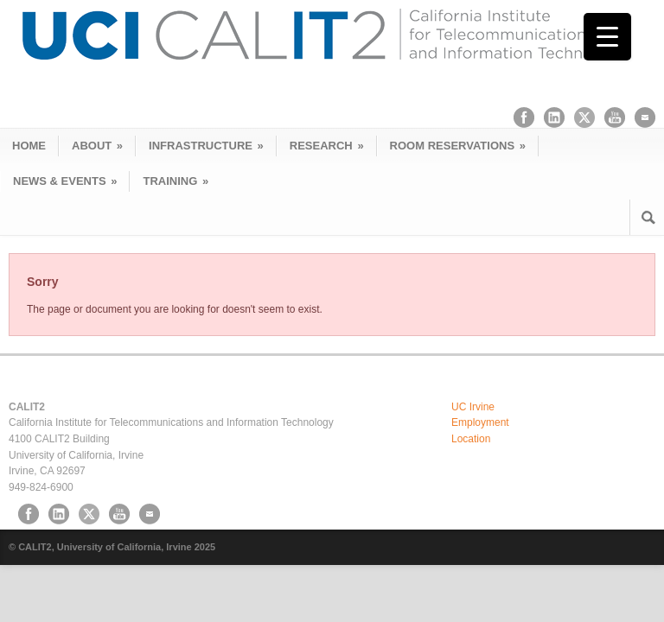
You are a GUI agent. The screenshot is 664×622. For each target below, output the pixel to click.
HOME (29, 145)
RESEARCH (327, 145)
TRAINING (175, 181)
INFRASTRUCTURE (206, 145)
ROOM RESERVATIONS (458, 145)
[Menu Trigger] (607, 36)
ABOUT (97, 145)
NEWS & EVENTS (65, 181)
